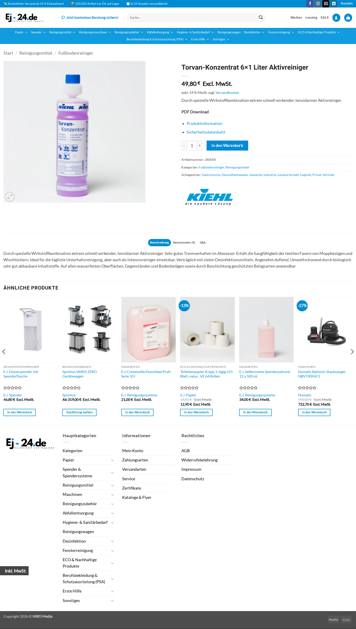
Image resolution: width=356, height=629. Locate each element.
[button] (336, 18)
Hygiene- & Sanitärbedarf (195, 32)
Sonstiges (221, 39)
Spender (38, 32)
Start (8, 53)
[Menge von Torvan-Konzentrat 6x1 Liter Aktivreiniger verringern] (184, 146)
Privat (316, 175)
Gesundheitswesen (235, 175)
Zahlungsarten (135, 460)
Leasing (311, 17)
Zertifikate (131, 488)
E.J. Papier (188, 395)
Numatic (305, 395)
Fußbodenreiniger (75, 53)
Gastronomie (211, 175)
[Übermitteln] (261, 17)
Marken (296, 17)
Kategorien (72, 451)
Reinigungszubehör (129, 32)
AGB (185, 451)
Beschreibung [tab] (157, 243)
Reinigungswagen (229, 32)
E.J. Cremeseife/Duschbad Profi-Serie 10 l (146, 374)
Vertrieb (328, 175)
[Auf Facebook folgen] (310, 3)
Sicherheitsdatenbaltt (206, 132)
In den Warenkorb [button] (19, 413)
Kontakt (347, 3)
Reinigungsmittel (62, 32)
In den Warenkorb (227, 145)
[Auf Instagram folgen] (317, 3)
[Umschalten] (112, 461)
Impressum (191, 470)
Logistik (305, 175)
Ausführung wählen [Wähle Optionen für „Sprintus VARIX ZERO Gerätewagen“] (79, 413)
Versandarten (134, 470)
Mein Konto (132, 451)
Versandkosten (227, 92)
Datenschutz (192, 479)
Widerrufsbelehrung (199, 460)
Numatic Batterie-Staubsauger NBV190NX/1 (322, 374)
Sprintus (69, 395)
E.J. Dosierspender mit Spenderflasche (20, 374)
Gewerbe (255, 175)
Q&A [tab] (205, 243)
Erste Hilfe (200, 39)
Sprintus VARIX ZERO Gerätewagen (79, 374)
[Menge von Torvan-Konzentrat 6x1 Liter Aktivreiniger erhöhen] (200, 146)
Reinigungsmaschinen (95, 32)
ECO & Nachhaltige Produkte (319, 32)
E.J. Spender (12, 395)
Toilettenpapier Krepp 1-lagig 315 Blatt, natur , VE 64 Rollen (206, 374)
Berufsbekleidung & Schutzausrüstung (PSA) (157, 39)
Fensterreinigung (281, 32)
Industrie (269, 175)
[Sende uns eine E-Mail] (325, 3)
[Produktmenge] (192, 146)
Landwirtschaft (288, 175)
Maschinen (72, 495)
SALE (325, 17)
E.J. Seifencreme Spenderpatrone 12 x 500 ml (264, 374)
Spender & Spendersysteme (77, 473)
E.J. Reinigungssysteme (139, 395)
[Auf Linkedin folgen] (333, 3)
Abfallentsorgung (160, 32)
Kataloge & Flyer (136, 498)
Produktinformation (204, 123)
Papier (21, 32)
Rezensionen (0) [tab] (185, 243)
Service (128, 479)
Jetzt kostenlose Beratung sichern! (90, 17)
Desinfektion (254, 32)
